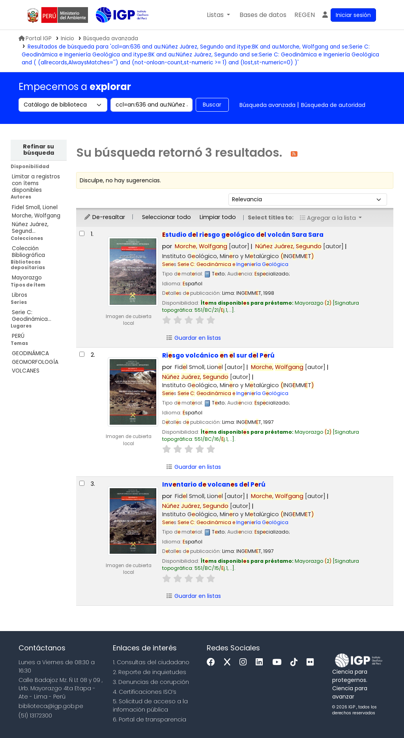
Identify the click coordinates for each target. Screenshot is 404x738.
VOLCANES (25, 371)
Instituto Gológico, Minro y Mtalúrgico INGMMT (238, 256)
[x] (229, 662)
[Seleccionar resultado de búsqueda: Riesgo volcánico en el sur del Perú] (81, 354)
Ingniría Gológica (233, 264)
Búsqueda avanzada (267, 105)
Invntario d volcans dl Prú (214, 484)
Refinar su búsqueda (38, 149)
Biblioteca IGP (115, 31)
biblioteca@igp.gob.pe (51, 706)
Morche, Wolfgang (36, 215)
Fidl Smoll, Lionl (210, 367)
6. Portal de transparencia (149, 719)
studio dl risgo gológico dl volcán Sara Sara (243, 234)
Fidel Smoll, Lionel (35, 207)
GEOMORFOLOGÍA (35, 362)
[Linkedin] (261, 662)
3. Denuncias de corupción (151, 682)
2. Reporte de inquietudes (149, 672)
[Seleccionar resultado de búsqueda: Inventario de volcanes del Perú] (81, 483)
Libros (19, 295)
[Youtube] (278, 662)
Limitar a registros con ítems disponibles (36, 183)
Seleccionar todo (166, 217)
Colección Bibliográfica (28, 252)
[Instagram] (245, 662)
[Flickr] (312, 662)
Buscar (212, 105)
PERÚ (18, 336)
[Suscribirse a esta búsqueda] (294, 153)
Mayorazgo (27, 277)
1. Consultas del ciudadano (151, 662)
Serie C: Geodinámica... (31, 316)
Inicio (67, 38)
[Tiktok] (295, 662)
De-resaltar (104, 217)
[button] (218, 15)
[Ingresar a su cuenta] (348, 15)
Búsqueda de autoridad (333, 105)
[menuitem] (304, 15)
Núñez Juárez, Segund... (30, 228)
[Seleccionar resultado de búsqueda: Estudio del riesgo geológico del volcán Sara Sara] (81, 233)
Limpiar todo (218, 217)
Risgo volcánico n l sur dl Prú (218, 355)
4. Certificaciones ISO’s (144, 692)
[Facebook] (213, 662)
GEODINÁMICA (30, 353)
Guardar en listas (193, 338)
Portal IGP (35, 38)
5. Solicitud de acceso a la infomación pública (150, 705)
